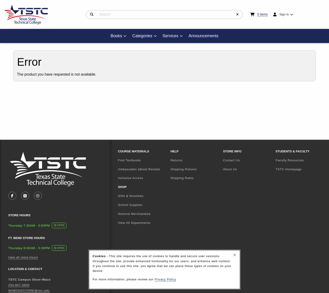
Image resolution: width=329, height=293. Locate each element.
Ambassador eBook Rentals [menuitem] (139, 169)
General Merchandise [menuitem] (134, 214)
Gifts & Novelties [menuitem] (131, 196)
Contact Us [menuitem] (231, 160)
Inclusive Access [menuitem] (130, 178)
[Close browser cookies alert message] (234, 255)
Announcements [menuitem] (203, 36)
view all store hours (23, 257)
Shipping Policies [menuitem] (183, 169)
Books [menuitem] (116, 36)
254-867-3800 (18, 285)
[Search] (91, 14)
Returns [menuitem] (176, 160)
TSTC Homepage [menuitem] (299, 169)
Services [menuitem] (170, 36)
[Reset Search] (238, 14)
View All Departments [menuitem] (134, 223)
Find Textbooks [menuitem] (129, 160)
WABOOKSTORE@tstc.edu (29, 290)
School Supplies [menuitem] (130, 205)
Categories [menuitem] (142, 36)
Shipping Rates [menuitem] (182, 178)
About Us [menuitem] (230, 169)
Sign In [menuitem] (284, 14)
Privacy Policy (165, 279)
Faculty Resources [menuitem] (289, 160)
